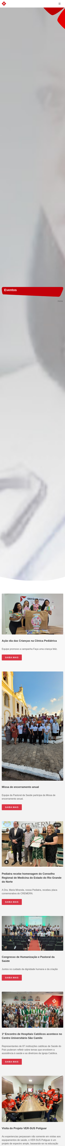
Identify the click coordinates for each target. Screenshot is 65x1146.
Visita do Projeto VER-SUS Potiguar (24, 1128)
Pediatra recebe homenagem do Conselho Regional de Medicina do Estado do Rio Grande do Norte (31, 877)
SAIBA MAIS (12, 657)
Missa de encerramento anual (20, 787)
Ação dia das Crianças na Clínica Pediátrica (29, 640)
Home (60, 301)
